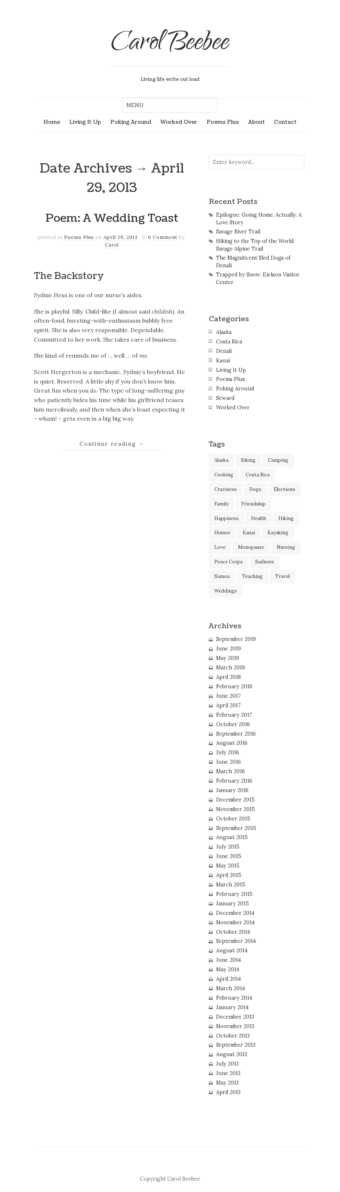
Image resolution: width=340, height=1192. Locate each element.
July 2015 (227, 846)
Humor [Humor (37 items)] (222, 533)
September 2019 (236, 639)
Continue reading (111, 443)
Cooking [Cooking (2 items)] (223, 475)
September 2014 (236, 941)
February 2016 (234, 781)
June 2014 (228, 960)
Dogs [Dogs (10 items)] (255, 489)
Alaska (223, 332)
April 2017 (228, 705)
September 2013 (235, 1045)
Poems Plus (223, 122)
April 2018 (228, 677)
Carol (112, 245)
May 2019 (227, 658)
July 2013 (227, 1064)
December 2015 (235, 799)
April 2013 (228, 1092)
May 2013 (227, 1082)
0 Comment (162, 237)
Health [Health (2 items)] (258, 518)
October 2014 (233, 932)
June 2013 (228, 1073)
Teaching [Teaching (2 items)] (252, 576)
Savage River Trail (238, 231)
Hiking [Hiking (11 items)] (286, 518)
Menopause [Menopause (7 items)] (251, 547)
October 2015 (233, 818)
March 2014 (230, 988)
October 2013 (233, 1035)
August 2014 (231, 950)
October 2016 (233, 724)
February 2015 (234, 894)
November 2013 (235, 1026)
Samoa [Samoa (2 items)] (222, 576)
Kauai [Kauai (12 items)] (249, 533)
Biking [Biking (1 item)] (248, 460)
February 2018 (234, 686)
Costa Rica (229, 341)
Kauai (223, 360)
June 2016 (228, 762)
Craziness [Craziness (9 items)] (225, 489)
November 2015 (235, 809)
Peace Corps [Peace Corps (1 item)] (228, 562)
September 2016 (236, 734)
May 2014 (227, 969)
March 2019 (230, 667)
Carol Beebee (170, 44)
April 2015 (228, 875)
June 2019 (228, 648)
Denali (224, 351)
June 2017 (228, 696)
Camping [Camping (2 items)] (278, 460)
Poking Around (130, 122)
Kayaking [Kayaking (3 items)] (277, 533)
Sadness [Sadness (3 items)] (264, 562)
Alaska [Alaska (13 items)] (221, 460)
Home (51, 122)
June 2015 (228, 856)
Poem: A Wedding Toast (112, 218)
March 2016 (230, 771)
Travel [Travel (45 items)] (282, 576)
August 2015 (232, 837)
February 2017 (234, 715)
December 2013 (235, 1017)
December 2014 (235, 913)
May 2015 (227, 865)
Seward (225, 398)
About (256, 122)
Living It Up (85, 122)
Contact (285, 122)
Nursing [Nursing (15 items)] (286, 547)
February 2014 (234, 998)
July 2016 (227, 752)
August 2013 (231, 1054)
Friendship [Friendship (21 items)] (253, 504)
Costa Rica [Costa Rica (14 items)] (258, 475)
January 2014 (232, 1007)
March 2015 (230, 884)
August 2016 (231, 743)
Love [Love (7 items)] (220, 547)
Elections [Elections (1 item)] (284, 489)
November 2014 (235, 922)
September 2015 (236, 828)
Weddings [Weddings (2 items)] (225, 591)
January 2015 (232, 903)
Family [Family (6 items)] (221, 504)
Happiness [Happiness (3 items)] (226, 518)
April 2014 (228, 979)
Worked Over (178, 122)
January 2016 (232, 790)
